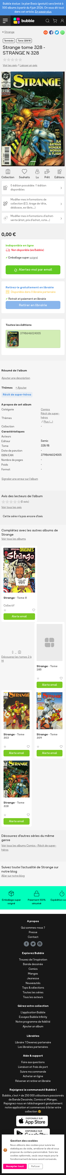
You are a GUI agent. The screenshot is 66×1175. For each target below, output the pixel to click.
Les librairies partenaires (33, 1047)
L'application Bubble (33, 1012)
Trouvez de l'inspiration (33, 959)
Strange (9, 32)
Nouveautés (33, 983)
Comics (45, 409)
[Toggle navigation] (5, 21)
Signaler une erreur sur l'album (20, 479)
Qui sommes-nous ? (33, 927)
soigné (34, 257)
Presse (33, 932)
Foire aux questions (33, 1062)
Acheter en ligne (33, 1076)
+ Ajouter (21, 387)
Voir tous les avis (11, 507)
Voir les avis (10, 65)
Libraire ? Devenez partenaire (33, 1042)
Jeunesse (33, 978)
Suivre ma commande (33, 1071)
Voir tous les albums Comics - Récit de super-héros (28, 847)
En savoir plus (43, 11)
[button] (6, 119)
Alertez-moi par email (33, 270)
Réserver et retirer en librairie (33, 1081)
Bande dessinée (33, 964)
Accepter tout (15, 1166)
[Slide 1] (33, 161)
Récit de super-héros (50, 415)
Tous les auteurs (33, 997)
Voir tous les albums (13, 538)
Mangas (33, 973)
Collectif (9, 605)
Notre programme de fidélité (33, 1021)
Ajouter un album (33, 1026)
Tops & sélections (33, 987)
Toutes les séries (33, 992)
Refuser (35, 1166)
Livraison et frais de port (33, 1067)
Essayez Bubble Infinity (33, 1017)
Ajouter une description (16, 378)
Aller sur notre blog (13, 875)
